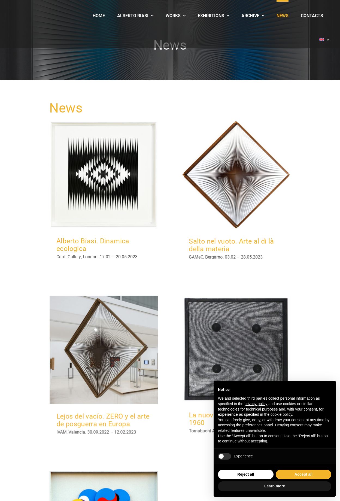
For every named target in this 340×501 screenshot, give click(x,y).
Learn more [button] (274, 486)
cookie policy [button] (281, 414)
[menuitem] (324, 36)
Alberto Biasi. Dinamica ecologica (92, 244)
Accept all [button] (303, 474)
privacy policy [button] (255, 404)
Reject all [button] (245, 474)
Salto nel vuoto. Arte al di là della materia (226, 244)
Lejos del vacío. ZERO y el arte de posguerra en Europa (120, 402)
